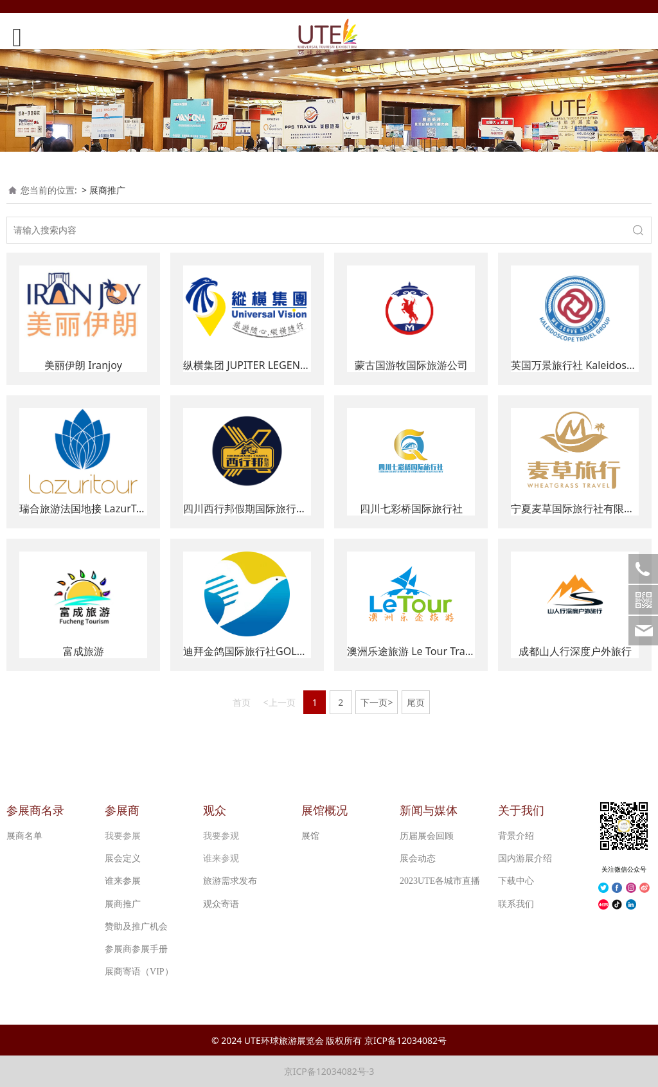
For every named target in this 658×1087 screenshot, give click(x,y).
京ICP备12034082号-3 (329, 1071)
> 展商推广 (103, 190)
